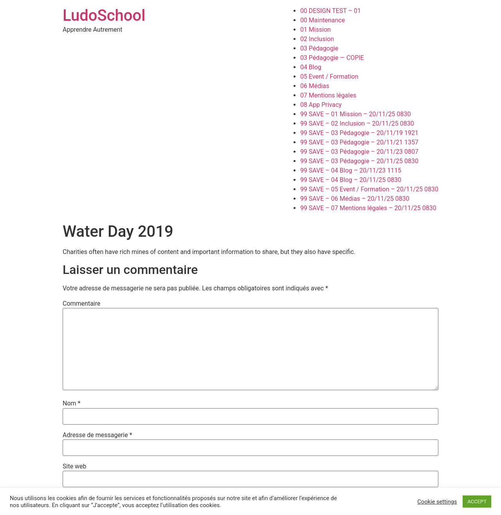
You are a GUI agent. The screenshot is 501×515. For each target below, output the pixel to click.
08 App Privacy (321, 104)
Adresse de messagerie (97, 435)
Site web (75, 466)
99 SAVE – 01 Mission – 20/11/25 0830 (355, 114)
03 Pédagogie (319, 48)
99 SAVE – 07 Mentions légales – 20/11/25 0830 (368, 208)
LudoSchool (104, 15)
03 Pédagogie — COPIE (332, 57)
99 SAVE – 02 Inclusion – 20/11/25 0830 (357, 123)
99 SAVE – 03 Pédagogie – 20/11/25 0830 (359, 161)
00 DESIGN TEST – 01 (330, 10)
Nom (71, 403)
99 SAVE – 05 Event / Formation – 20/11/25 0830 (369, 189)
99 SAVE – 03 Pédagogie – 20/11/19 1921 (359, 133)
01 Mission (315, 29)
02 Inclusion (317, 39)
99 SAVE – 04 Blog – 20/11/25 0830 (350, 180)
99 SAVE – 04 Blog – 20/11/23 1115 (350, 170)
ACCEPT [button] (477, 501)
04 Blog (310, 67)
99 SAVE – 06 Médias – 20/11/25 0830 (354, 198)
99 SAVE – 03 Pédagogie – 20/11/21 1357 (359, 142)
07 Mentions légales (328, 95)
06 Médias (314, 86)
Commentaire (82, 304)
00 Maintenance (322, 20)
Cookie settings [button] (437, 501)
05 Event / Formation (329, 76)
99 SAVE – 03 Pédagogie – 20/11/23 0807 (359, 151)
